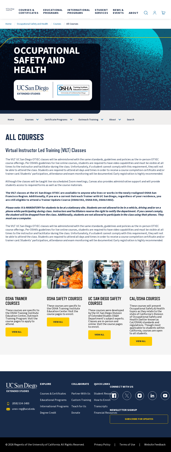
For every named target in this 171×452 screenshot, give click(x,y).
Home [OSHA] (11, 119)
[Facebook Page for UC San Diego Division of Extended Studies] (114, 395)
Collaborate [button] (80, 384)
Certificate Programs (56, 119)
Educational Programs (53, 400)
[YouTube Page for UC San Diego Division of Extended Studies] (165, 395)
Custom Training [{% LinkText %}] (81, 400)
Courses (57, 23)
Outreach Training (88, 119)
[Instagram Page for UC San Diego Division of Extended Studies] (139, 395)
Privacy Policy (102, 444)
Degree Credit (48, 413)
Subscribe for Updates (139, 419)
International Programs (54, 406)
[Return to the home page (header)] (10, 9)
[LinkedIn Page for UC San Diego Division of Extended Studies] (152, 395)
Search (130, 119)
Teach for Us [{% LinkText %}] (78, 406)
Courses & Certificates (53, 394)
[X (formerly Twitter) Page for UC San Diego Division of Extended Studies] (127, 395)
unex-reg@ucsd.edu (20, 409)
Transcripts (101, 406)
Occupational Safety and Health (32, 23)
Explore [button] (45, 384)
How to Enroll (102, 400)
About (112, 119)
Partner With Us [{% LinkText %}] (80, 394)
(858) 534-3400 (17, 403)
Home (9, 23)
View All (17, 332)
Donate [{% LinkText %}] (75, 413)
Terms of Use (127, 444)
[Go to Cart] (163, 12)
